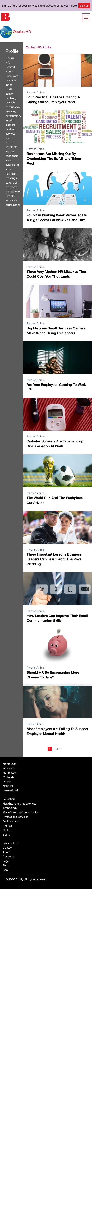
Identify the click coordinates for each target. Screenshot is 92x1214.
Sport (6, 834)
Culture (7, 830)
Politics (7, 825)
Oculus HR (15, 31)
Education (9, 799)
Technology (10, 808)
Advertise (8, 856)
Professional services (15, 816)
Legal (6, 861)
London (7, 781)
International (10, 790)
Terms (7, 865)
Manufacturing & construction (21, 812)
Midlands (8, 777)
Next (60, 748)
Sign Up (84, 5)
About (6, 852)
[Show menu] (86, 17)
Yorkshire (8, 768)
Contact (7, 847)
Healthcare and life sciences (19, 803)
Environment (10, 821)
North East (9, 763)
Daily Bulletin (11, 843)
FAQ (5, 870)
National (8, 786)
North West (9, 772)
